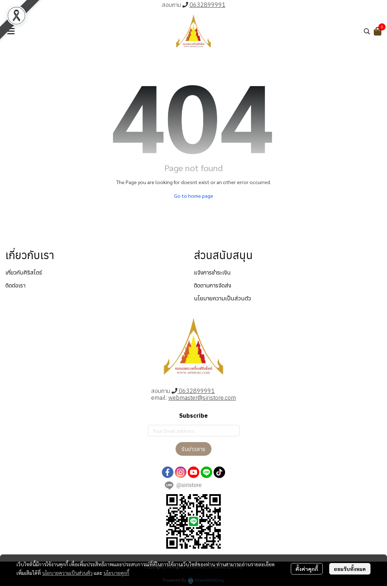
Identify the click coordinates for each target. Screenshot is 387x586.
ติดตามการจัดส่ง (212, 285)
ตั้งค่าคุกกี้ (306, 569)
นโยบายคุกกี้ (116, 572)
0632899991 (207, 4)
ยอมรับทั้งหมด (350, 569)
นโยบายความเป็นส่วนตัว (67, 572)
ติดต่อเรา (15, 285)
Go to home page (193, 195)
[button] (367, 31)
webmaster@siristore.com (202, 397)
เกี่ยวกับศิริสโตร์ (23, 272)
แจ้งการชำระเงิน (212, 272)
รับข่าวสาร (193, 449)
